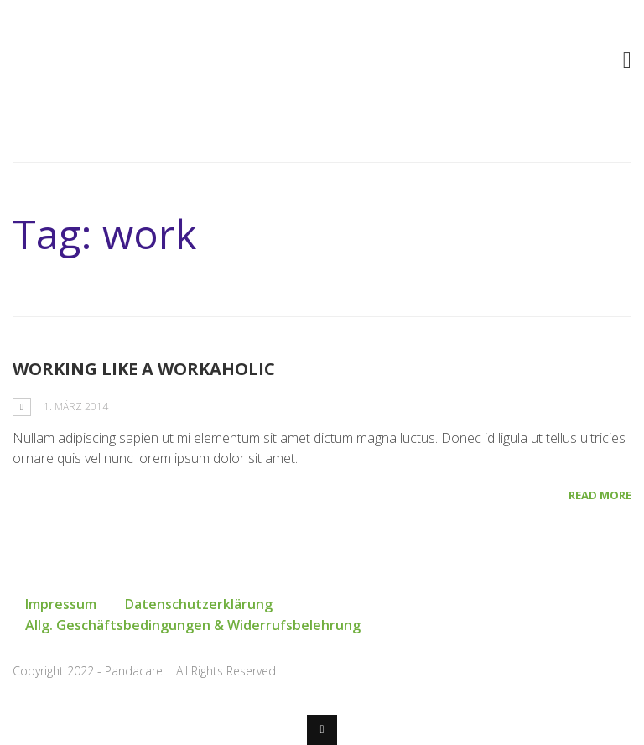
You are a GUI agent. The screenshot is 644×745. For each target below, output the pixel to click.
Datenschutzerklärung (199, 604)
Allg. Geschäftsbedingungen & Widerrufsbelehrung (193, 625)
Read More (600, 495)
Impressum (60, 604)
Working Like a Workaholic (144, 368)
